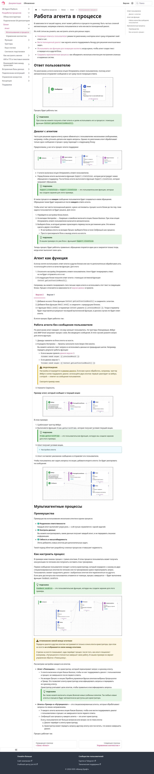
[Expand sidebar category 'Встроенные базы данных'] (28, 69)
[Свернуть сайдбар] (16, 750)
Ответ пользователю (134, 11)
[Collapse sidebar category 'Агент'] (28, 28)
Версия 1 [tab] (51, 294)
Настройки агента (48, 450)
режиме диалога (69, 371)
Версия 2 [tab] (39, 294)
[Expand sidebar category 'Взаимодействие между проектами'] (28, 64)
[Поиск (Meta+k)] (143, 3)
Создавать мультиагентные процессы (53, 54)
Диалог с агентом (135, 14)
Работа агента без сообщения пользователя (139, 21)
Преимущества (134, 29)
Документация (15, 3)
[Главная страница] (36, 9)
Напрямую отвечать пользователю (51, 36)
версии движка (78, 288)
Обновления (29, 3)
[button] (16, 13)
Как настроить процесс (136, 32)
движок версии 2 (67, 353)
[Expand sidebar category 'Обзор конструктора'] (28, 16)
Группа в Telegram (87, 761)
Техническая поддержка (90, 764)
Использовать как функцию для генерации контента (59, 48)
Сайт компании (24, 761)
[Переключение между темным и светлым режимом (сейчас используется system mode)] (132, 3)
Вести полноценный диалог (49, 42)
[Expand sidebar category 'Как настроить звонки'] (28, 55)
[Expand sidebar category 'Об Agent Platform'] (28, 9)
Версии (126, 3)
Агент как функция (133, 17)
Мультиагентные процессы (136, 26)
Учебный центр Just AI (27, 764)
